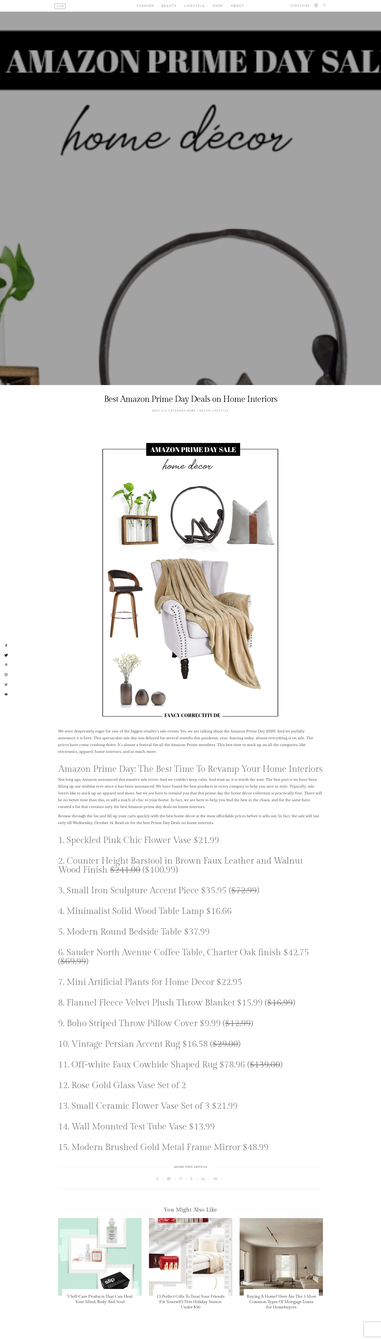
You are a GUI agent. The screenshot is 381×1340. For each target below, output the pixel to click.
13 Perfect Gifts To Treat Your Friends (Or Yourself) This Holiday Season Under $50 (190, 1302)
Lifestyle (194, 6)
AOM (60, 6)
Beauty (169, 6)
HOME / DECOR (199, 410)
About (237, 6)
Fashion (145, 6)
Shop (218, 6)
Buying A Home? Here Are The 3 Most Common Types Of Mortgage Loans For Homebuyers (281, 1302)
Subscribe (300, 5)
